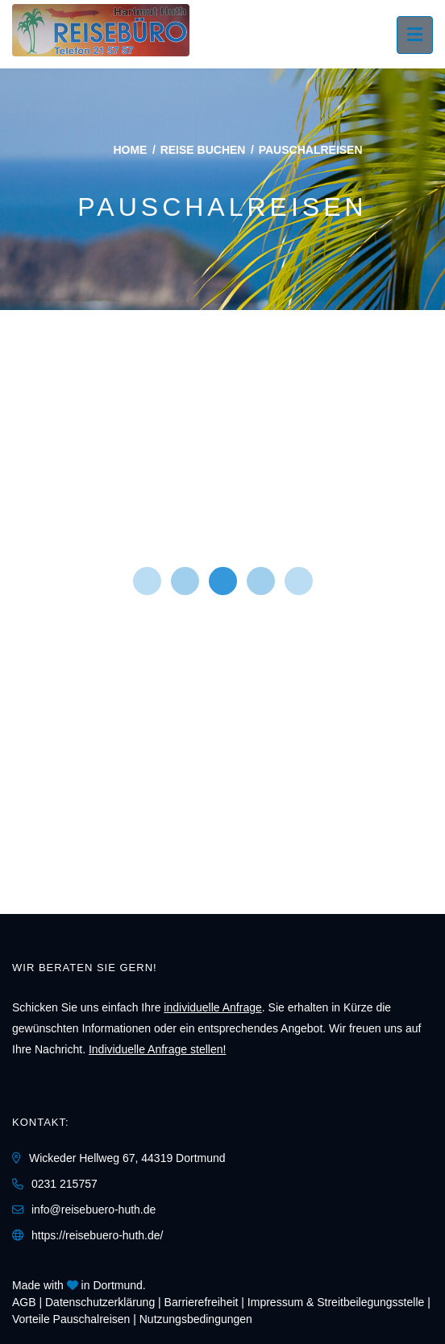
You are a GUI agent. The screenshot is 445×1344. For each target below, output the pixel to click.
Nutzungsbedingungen (195, 1319)
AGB (24, 1302)
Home (130, 149)
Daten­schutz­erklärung (100, 1302)
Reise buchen (203, 149)
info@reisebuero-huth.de (93, 1209)
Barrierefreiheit (201, 1302)
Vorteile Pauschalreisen (71, 1319)
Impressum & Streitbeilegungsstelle (335, 1302)
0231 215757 (64, 1183)
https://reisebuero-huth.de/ (97, 1235)
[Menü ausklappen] (415, 35)
